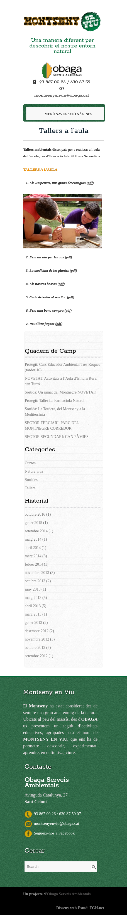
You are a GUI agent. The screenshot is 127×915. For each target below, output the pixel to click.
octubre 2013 (35, 581)
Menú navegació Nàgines (65, 114)
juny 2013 (32, 589)
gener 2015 (33, 523)
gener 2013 (33, 623)
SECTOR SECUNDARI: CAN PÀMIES (57, 437)
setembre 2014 (36, 531)
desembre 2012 (36, 631)
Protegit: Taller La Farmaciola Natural (54, 401)
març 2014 (33, 556)
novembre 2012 (37, 639)
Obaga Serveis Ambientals (69, 894)
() (90, 183)
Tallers (30, 488)
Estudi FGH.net (91, 908)
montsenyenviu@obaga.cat (61, 95)
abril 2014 (33, 548)
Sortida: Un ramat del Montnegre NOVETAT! (60, 392)
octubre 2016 (35, 514)
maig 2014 (33, 539)
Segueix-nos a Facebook (50, 833)
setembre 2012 (36, 656)
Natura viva (34, 471)
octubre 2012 (35, 648)
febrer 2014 (34, 564)
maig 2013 (33, 598)
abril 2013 (33, 606)
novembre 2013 (37, 573)
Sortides (31, 480)
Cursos (30, 463)
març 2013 (33, 614)
